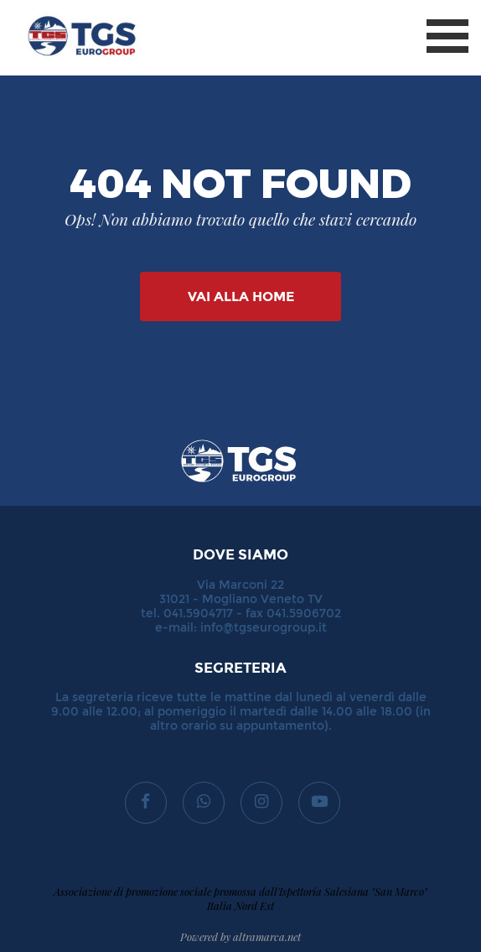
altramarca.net (267, 936)
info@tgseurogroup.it (263, 628)
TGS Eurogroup (66, 8)
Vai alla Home (241, 296)
